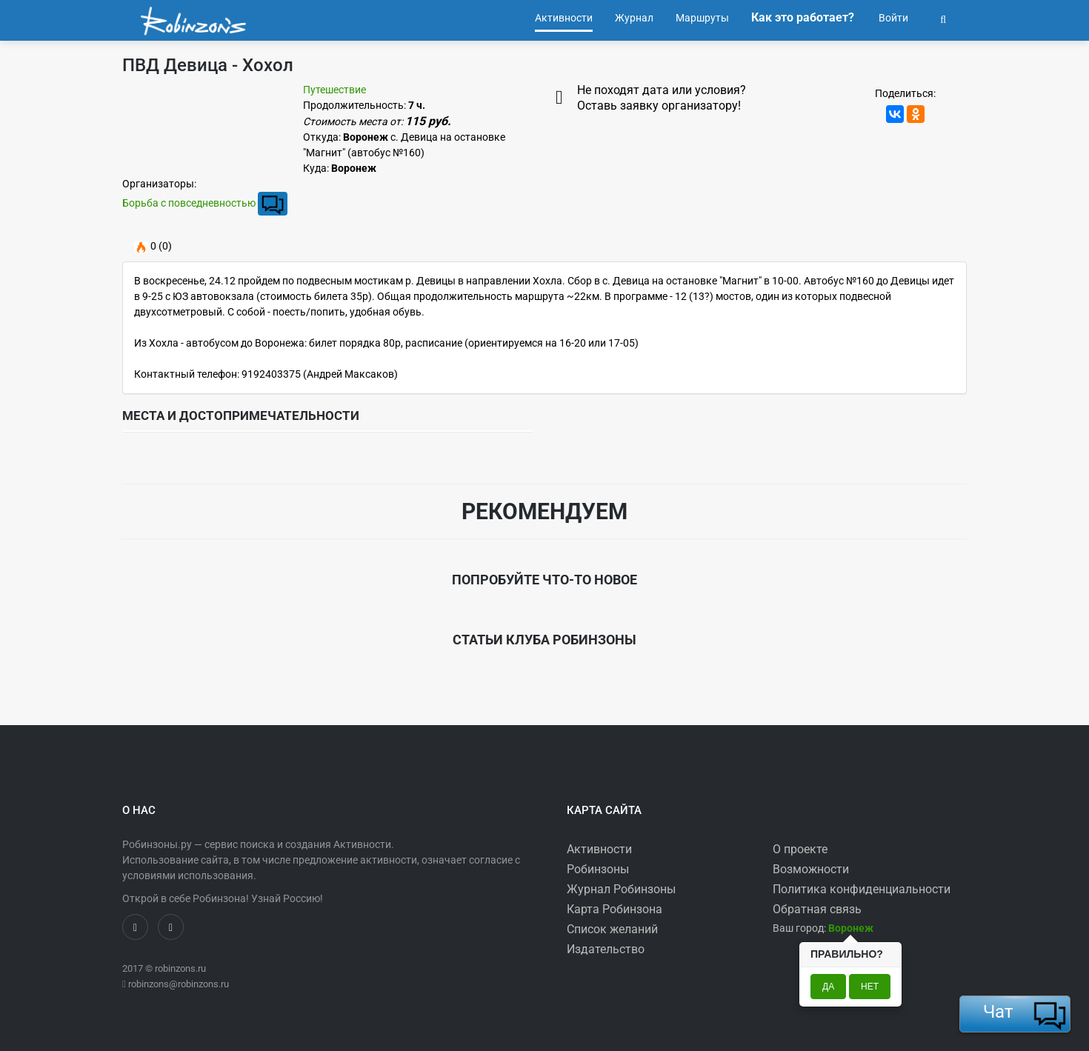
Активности (599, 849)
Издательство (606, 949)
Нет (870, 986)
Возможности (811, 869)
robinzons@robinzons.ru (178, 984)
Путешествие (334, 90)
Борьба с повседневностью (189, 203)
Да (828, 986)
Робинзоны (598, 869)
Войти (892, 18)
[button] (943, 18)
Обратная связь (817, 909)
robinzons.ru (180, 968)
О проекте (800, 849)
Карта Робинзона (614, 909)
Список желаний (612, 929)
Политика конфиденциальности (861, 889)
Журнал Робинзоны (621, 889)
